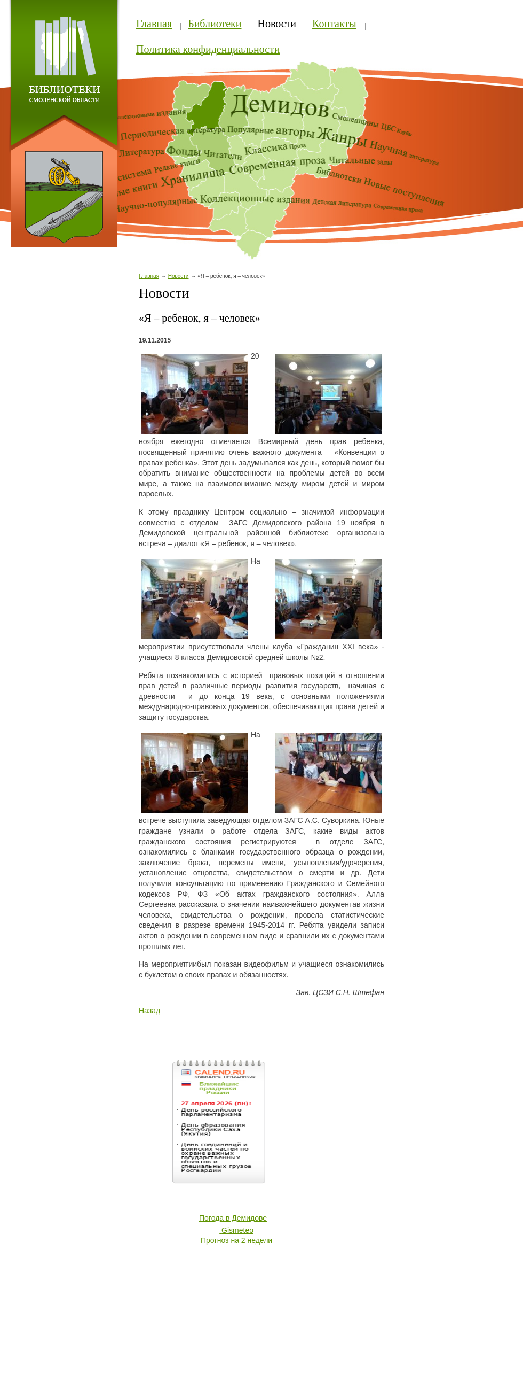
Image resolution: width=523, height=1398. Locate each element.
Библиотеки (214, 23)
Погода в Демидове (233, 1218)
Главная (154, 23)
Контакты (334, 23)
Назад (149, 1010)
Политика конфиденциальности (208, 49)
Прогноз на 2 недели (236, 1240)
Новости (276, 23)
